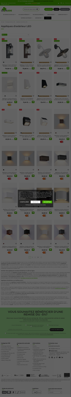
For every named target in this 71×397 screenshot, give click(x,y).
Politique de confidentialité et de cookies (36, 204)
